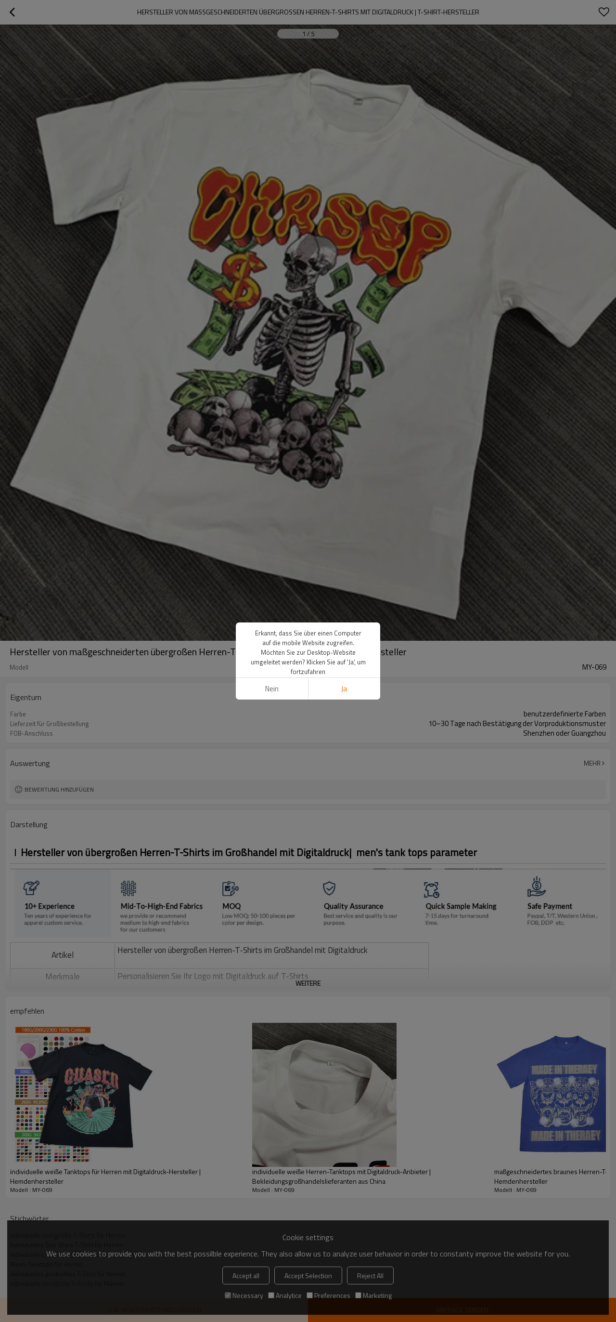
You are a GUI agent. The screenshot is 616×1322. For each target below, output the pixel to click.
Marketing (373, 1295)
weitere (308, 983)
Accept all (245, 1275)
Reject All (370, 1275)
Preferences (328, 1295)
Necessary (244, 1295)
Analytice (285, 1295)
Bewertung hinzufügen (59, 789)
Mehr (592, 763)
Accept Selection (308, 1275)
